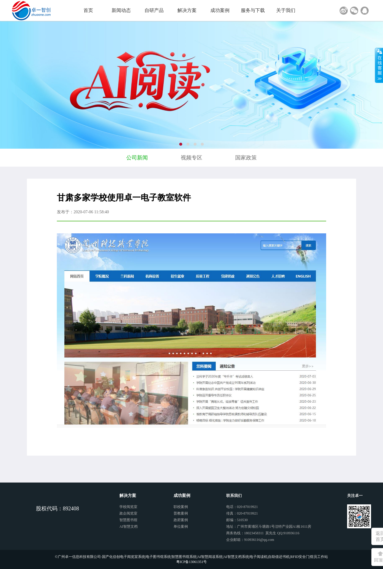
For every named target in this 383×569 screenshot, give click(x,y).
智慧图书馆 (128, 520)
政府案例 (181, 520)
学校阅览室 (128, 507)
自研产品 (154, 10)
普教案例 (181, 513)
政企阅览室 (128, 513)
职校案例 (181, 507)
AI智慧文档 (128, 526)
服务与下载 (253, 10)
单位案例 (181, 526)
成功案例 (220, 10)
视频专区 (191, 158)
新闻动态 (121, 10)
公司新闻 (137, 158)
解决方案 (187, 10)
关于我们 (285, 10)
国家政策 (246, 158)
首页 (88, 10)
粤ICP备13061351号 (191, 562)
